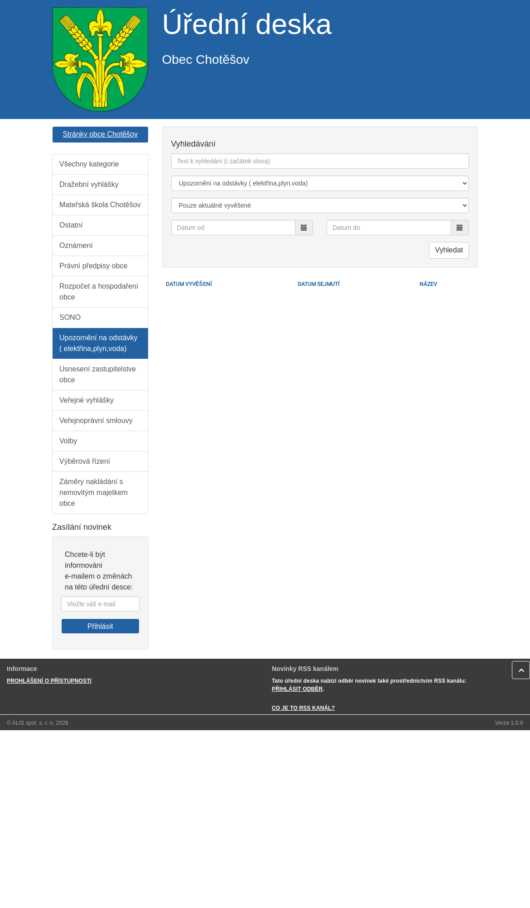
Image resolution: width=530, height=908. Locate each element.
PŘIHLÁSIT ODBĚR (297, 689)
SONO (70, 317)
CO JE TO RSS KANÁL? (303, 708)
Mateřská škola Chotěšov (100, 205)
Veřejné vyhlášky (86, 400)
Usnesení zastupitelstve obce (97, 374)
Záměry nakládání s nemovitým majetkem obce (93, 492)
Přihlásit (100, 626)
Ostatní (71, 225)
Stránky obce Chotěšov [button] (100, 134)
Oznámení (76, 245)
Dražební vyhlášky (89, 184)
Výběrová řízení (84, 461)
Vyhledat (449, 250)
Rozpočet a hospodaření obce (98, 291)
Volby (68, 441)
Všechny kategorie (89, 164)
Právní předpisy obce (93, 266)
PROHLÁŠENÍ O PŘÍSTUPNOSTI (49, 681)
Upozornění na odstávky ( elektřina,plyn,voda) (98, 343)
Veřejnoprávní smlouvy (96, 420)
